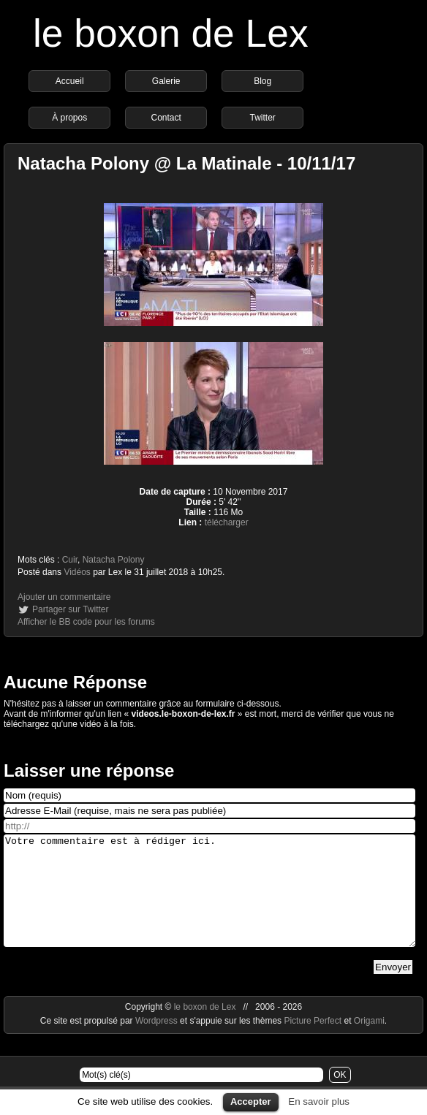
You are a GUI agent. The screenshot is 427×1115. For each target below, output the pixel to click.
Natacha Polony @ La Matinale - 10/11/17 (186, 163)
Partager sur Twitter (70, 609)
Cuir (70, 560)
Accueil (70, 81)
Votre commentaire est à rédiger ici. (209, 901)
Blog (262, 81)
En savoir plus (318, 1101)
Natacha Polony (114, 560)
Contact (166, 118)
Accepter (250, 1101)
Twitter (263, 118)
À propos (69, 118)
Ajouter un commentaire (64, 597)
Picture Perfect (312, 1043)
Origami (369, 1043)
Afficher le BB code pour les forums (86, 622)
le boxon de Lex (171, 33)
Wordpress (157, 1043)
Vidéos (77, 572)
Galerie (166, 81)
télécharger (227, 522)
